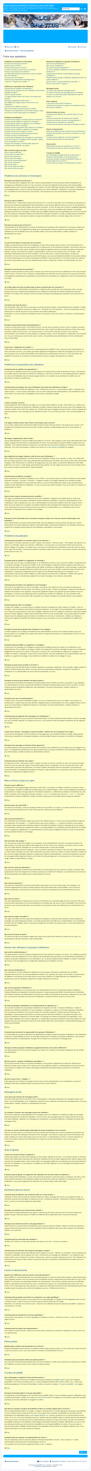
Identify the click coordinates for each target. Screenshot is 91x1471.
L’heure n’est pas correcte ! (13, 94)
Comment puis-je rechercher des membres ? (60, 122)
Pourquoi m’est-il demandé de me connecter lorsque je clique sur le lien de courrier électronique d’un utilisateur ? (24, 111)
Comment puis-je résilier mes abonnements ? (60, 139)
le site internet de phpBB (55, 447)
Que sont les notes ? (11, 164)
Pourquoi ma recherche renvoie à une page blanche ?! (63, 120)
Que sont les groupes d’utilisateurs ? (58, 68)
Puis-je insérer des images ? (14, 158)
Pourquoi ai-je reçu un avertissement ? (17, 135)
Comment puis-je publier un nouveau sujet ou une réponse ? (24, 119)
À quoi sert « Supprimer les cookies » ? (17, 81)
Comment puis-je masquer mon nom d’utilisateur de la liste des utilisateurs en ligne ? (24, 91)
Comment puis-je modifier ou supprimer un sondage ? (22, 129)
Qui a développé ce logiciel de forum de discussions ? (63, 155)
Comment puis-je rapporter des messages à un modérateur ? (24, 137)
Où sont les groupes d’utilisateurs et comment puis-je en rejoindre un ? (64, 71)
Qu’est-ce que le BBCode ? (13, 152)
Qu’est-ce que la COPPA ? (13, 66)
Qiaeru (55, 1466)
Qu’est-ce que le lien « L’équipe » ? (57, 83)
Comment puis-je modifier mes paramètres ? (19, 88)
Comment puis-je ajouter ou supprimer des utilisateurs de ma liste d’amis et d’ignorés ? (65, 106)
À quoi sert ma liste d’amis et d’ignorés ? (59, 103)
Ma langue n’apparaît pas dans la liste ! (17, 100)
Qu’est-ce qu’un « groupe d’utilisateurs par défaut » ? (63, 81)
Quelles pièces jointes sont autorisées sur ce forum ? (63, 146)
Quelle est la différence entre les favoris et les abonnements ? (66, 131)
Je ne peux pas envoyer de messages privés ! (60, 90)
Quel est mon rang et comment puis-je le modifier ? (21, 108)
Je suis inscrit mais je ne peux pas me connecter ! (20, 70)
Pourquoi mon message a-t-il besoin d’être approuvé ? (22, 143)
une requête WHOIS (38, 1415)
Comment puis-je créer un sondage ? (16, 125)
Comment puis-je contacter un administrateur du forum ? (64, 163)
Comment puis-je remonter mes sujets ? (17, 145)
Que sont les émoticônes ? (13, 156)
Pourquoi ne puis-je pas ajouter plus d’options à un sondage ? (24, 127)
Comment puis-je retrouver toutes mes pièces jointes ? (63, 148)
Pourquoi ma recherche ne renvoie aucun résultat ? (62, 118)
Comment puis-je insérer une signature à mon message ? (23, 123)
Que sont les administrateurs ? (56, 63)
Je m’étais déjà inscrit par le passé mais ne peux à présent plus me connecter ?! (23, 75)
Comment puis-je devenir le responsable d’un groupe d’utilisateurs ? (63, 75)
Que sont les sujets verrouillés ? (15, 166)
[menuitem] (16, 47)
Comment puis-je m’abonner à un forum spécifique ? (63, 137)
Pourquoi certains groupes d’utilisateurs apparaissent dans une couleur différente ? (66, 78)
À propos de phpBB (66, 1384)
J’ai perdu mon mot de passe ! (14, 77)
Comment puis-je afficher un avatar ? (16, 106)
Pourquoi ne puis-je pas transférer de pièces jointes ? (21, 133)
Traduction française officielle (42, 1466)
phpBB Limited (60, 1380)
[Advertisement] (45, 36)
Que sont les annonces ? (12, 162)
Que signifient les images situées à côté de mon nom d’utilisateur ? (21, 103)
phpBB (39, 1465)
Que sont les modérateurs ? (55, 66)
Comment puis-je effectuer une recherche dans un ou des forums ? (64, 115)
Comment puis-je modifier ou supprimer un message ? (22, 121)
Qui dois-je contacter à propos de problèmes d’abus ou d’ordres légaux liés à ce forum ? (63, 160)
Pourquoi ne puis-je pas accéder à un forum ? (19, 131)
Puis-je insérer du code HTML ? (15, 154)
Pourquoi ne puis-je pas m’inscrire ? (16, 68)
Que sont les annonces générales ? (16, 160)
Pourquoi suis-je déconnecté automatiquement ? (20, 79)
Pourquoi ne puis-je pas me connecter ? (17, 72)
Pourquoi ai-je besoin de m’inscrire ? (16, 63)
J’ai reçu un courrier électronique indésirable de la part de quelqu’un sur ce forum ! (64, 95)
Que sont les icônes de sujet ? (14, 168)
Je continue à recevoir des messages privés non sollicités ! (65, 92)
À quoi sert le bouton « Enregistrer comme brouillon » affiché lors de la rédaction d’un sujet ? (24, 140)
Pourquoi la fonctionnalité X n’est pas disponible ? (62, 157)
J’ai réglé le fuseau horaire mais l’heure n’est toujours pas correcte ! (23, 97)
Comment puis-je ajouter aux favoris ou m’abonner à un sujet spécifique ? (65, 134)
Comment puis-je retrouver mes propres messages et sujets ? (66, 124)
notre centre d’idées (45, 1397)
